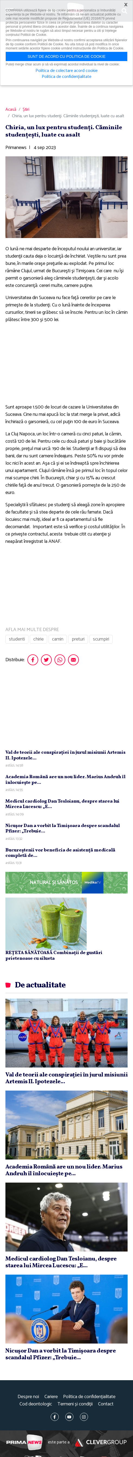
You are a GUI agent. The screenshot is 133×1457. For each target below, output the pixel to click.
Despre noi (28, 1397)
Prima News (25, 1442)
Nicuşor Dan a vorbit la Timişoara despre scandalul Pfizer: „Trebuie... (62, 828)
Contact (105, 1404)
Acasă (10, 109)
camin (57, 639)
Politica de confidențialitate (89, 1397)
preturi (78, 639)
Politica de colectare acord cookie (66, 71)
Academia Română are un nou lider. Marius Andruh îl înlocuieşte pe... (65, 779)
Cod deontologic (36, 1404)
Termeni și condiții (75, 1404)
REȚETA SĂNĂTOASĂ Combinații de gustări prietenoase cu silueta (53, 955)
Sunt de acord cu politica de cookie (67, 56)
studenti (17, 639)
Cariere (51, 1397)
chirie (38, 639)
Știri (26, 109)
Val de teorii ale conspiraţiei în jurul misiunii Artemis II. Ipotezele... (65, 755)
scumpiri (101, 639)
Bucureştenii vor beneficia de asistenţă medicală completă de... (60, 853)
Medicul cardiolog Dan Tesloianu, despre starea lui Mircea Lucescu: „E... (62, 804)
